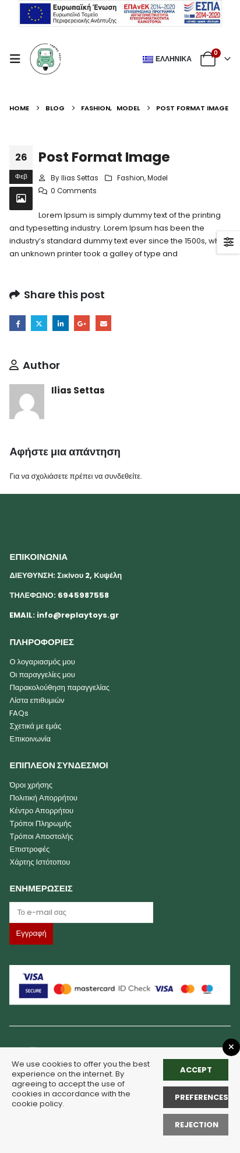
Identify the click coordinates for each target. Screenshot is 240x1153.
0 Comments (74, 191)
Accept (196, 1069)
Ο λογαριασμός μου (42, 661)
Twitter (39, 323)
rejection (196, 1124)
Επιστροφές (29, 849)
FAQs (19, 713)
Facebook (17, 323)
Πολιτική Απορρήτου (43, 797)
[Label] (81, 912)
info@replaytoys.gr (78, 615)
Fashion (130, 178)
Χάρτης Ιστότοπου (39, 862)
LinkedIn (60, 323)
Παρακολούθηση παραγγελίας (59, 687)
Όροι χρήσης (30, 784)
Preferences (201, 1097)
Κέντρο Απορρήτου (41, 810)
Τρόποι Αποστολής (41, 836)
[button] (18, 59)
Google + (82, 323)
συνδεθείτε (122, 476)
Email (103, 323)
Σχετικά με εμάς (35, 725)
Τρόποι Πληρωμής (40, 823)
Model (157, 178)
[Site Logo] (45, 58)
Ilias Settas (79, 178)
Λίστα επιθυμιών (36, 700)
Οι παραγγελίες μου (42, 674)
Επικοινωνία (30, 738)
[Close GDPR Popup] (231, 1047)
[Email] (119, 912)
